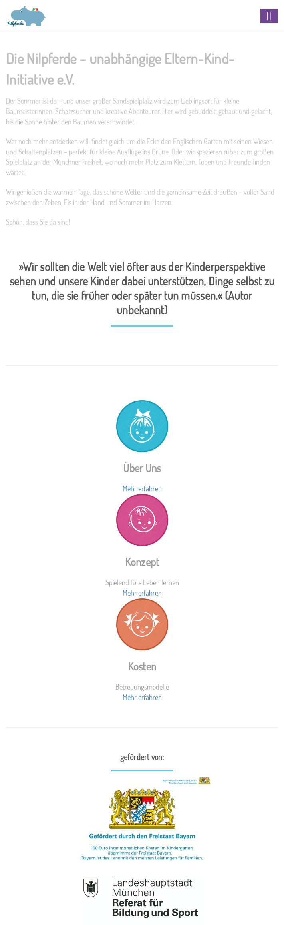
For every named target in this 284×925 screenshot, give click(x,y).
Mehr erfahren (142, 488)
